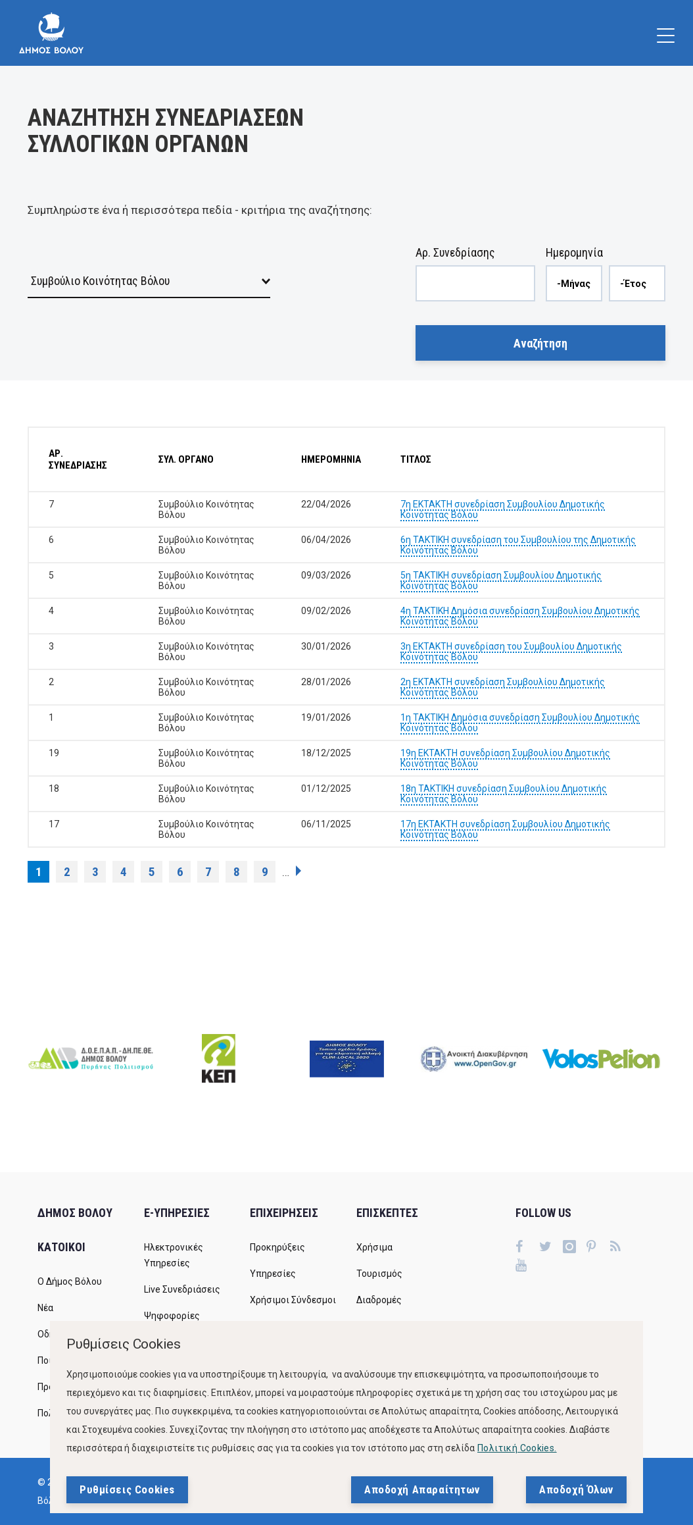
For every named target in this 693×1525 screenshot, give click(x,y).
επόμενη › (298, 871)
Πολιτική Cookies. (517, 1448)
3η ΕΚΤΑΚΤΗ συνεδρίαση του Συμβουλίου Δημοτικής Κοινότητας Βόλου (511, 651)
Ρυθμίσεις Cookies (127, 1489)
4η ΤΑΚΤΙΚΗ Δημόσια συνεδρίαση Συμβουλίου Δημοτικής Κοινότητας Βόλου (520, 616)
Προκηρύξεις (277, 1247)
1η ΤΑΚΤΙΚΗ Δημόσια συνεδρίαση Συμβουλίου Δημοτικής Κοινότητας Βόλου (520, 722)
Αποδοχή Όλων (576, 1489)
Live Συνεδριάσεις (182, 1289)
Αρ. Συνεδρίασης (455, 252)
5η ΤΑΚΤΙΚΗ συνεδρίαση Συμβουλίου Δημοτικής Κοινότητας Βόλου (501, 580)
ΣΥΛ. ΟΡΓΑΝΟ (186, 459)
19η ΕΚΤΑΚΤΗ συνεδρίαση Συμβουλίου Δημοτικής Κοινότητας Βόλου (505, 758)
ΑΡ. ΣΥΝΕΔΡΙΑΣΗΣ (78, 459)
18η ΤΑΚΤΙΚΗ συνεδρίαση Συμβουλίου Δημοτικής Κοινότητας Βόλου (503, 793)
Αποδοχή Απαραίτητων (422, 1489)
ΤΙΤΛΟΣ (415, 459)
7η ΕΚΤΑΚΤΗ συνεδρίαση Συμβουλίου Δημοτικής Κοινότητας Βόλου (502, 509)
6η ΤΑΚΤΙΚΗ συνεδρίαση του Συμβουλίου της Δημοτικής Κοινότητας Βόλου (518, 545)
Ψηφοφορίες (172, 1315)
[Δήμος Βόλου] (51, 33)
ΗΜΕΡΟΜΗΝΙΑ (331, 459)
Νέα (45, 1308)
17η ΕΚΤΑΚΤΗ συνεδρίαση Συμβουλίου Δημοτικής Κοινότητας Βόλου (505, 829)
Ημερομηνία (574, 252)
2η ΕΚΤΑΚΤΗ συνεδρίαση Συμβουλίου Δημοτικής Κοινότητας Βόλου (502, 687)
